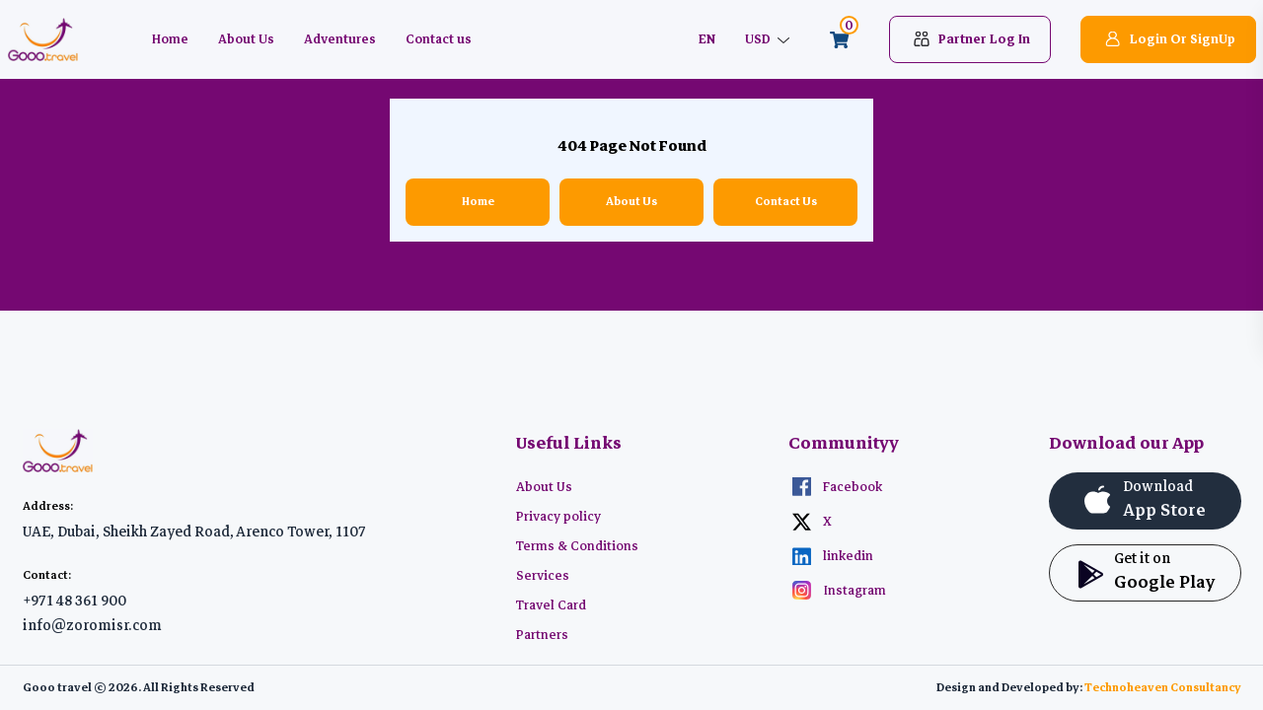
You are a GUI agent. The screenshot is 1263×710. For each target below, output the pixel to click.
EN (707, 39)
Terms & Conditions (577, 546)
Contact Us (786, 201)
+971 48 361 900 (74, 600)
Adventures (340, 39)
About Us (246, 39)
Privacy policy (558, 517)
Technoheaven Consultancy (1162, 687)
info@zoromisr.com (92, 625)
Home (170, 39)
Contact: (47, 575)
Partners (542, 635)
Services (542, 576)
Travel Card (551, 605)
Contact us (439, 39)
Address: (48, 506)
